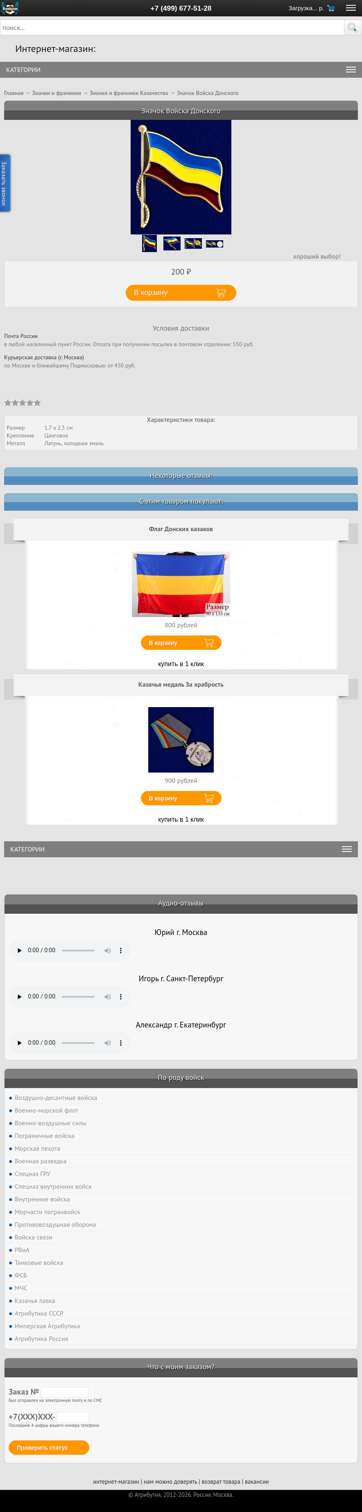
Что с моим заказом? (181, 1366)
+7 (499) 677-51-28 (181, 8)
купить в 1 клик (181, 663)
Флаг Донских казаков (181, 529)
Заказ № (48, 1391)
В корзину (163, 643)
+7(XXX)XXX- (48, 1416)
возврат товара (220, 1481)
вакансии (257, 1481)
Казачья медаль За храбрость (181, 684)
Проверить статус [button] (42, 1447)
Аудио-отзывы (181, 903)
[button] (353, 27)
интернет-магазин (116, 1481)
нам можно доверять (170, 1481)
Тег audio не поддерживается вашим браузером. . (70, 951)
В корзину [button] (150, 292)
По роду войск (181, 1077)
